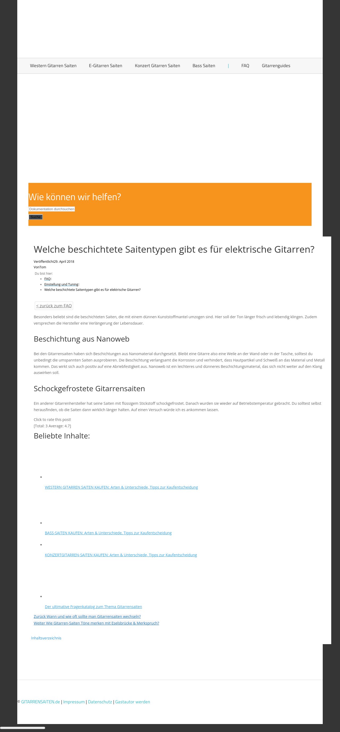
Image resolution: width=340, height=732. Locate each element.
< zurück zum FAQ (54, 306)
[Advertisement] (170, 113)
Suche (36, 217)
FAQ (245, 65)
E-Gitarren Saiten (105, 65)
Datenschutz (100, 701)
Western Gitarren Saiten (53, 65)
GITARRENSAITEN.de (40, 701)
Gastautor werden (132, 701)
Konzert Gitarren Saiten (157, 65)
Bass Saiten (204, 65)
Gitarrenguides (276, 65)
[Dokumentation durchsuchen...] (51, 209)
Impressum (74, 701)
